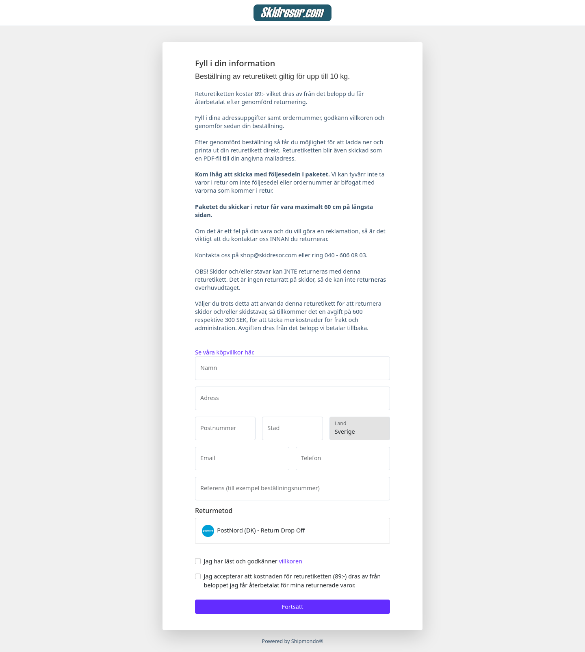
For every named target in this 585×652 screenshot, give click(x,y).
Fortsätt (292, 607)
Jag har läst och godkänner (253, 561)
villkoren (290, 561)
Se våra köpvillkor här (224, 352)
